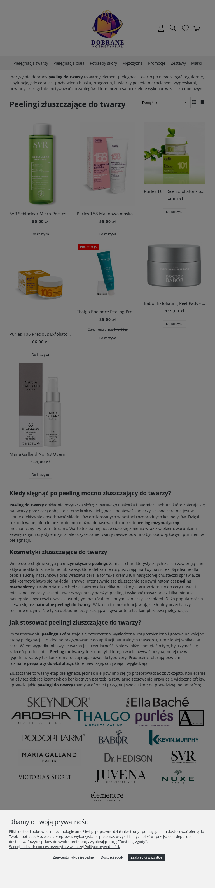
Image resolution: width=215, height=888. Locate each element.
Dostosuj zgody (112, 857)
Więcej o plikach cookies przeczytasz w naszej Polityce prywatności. (64, 846)
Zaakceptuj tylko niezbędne (73, 857)
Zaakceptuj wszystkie (146, 857)
